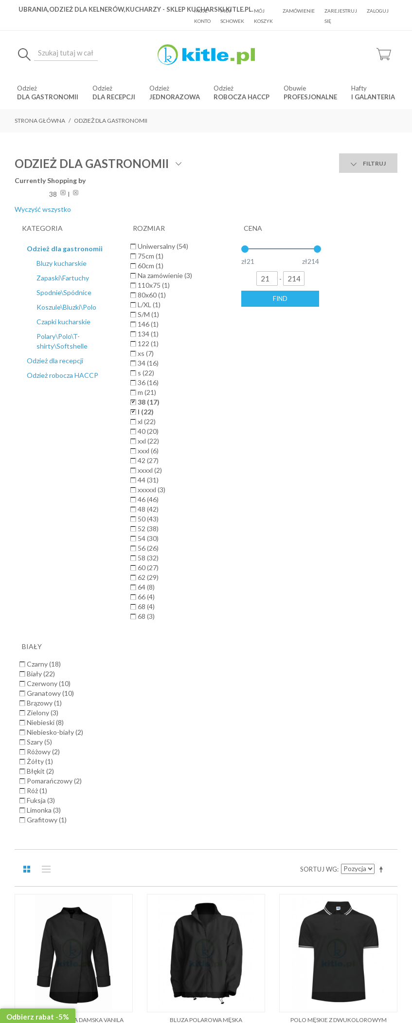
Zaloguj (378, 11)
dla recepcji (113, 97)
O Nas (106, 738)
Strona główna (40, 120)
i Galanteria (373, 97)
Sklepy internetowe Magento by (338, 994)
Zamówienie (299, 11)
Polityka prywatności (251, 738)
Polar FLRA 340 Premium (73, 572)
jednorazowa (174, 97)
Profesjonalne (310, 97)
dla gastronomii (47, 97)
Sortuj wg (318, 228)
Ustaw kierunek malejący (383, 228)
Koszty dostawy (187, 738)
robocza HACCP (241, 97)
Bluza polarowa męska (206, 378)
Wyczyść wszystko (354, 190)
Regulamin (139, 738)
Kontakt (303, 738)
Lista (43, 228)
